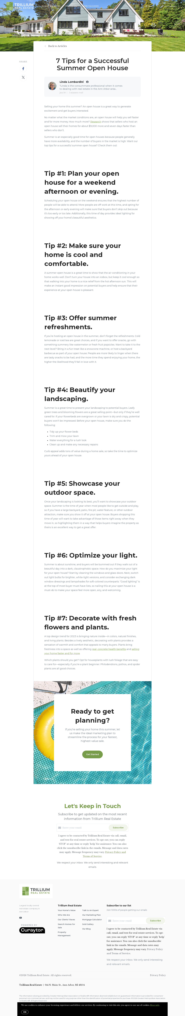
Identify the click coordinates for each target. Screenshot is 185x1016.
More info (154, 1005)
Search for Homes (51, 6)
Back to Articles (57, 46)
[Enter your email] (85, 828)
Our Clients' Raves (66, 919)
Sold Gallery (88, 924)
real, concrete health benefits (109, 649)
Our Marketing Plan (91, 915)
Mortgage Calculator (92, 919)
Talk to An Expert (90, 910)
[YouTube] (20, 917)
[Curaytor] (32, 932)
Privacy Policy (158, 975)
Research (95, 121)
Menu (149, 6)
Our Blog (86, 929)
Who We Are (71, 6)
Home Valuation (90, 6)
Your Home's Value (66, 910)
